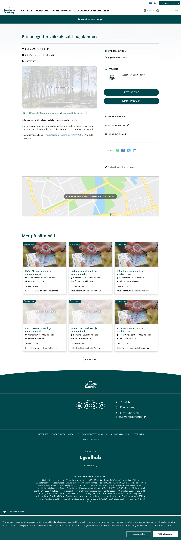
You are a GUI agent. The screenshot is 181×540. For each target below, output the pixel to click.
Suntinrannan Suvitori (76, 496)
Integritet (43, 434)
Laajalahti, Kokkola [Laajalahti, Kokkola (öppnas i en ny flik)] (35, 49)
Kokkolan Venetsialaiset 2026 (92, 488)
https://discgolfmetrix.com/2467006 (63, 135)
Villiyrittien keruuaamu (52, 493)
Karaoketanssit (116, 485)
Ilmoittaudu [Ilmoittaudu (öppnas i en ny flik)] (129, 101)
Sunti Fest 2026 (133, 485)
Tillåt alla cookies (165, 534)
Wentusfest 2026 (126, 491)
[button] (131, 167)
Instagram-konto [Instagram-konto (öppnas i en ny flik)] (115, 125)
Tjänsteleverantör (91, 440)
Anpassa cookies (139, 534)
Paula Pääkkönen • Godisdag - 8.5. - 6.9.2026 (85, 493)
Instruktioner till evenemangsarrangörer (80, 10)
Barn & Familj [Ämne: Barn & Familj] (79, 113)
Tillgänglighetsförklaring (92, 434)
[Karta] (148, 11)
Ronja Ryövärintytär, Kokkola (117, 480)
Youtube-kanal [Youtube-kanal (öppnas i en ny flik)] (115, 134)
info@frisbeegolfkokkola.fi (39, 55)
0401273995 (31, 61)
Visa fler (91, 359)
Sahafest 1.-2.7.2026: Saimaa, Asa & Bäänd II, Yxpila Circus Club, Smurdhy (94, 499)
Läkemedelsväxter (111, 496)
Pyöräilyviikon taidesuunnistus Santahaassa (96, 491)
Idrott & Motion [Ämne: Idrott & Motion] (30, 113)
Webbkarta (139, 434)
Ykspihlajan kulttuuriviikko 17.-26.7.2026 (83, 480)
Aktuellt (26, 10)
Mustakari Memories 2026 (94, 485)
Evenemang (42, 10)
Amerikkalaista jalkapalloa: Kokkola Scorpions (56, 488)
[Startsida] (9, 10)
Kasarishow (94, 496)
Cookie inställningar (15, 512)
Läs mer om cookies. (163, 525)
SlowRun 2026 (56, 496)
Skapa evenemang (170, 3)
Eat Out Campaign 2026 (133, 496)
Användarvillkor (120, 434)
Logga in (173, 10)
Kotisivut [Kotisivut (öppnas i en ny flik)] (129, 92)
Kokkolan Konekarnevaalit (51, 480)
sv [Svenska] (153, 3)
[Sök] (160, 11)
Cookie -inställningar (63, 434)
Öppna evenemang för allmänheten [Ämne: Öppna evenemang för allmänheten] (55, 113)
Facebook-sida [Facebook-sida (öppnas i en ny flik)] (114, 116)
